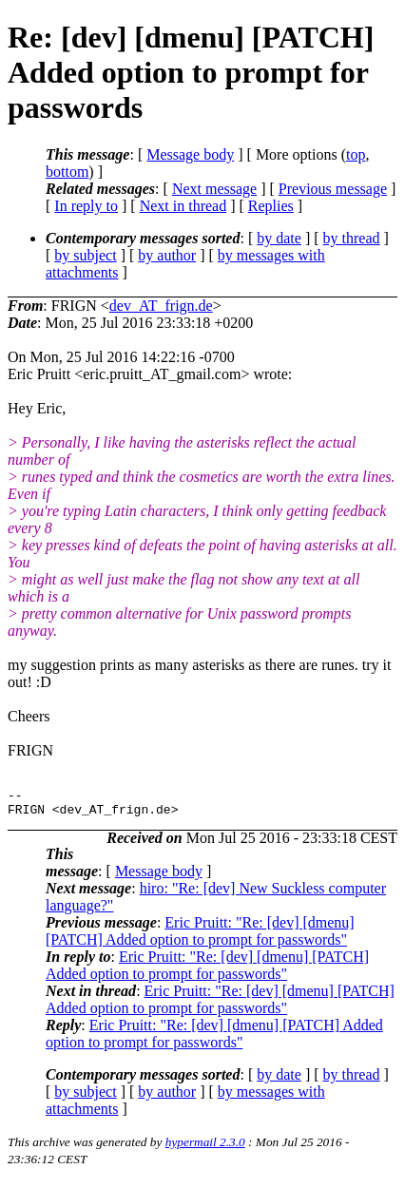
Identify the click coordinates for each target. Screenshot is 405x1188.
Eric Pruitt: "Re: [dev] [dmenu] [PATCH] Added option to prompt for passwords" (200, 936)
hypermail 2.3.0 (205, 1147)
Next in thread (183, 206)
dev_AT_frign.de (161, 305)
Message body (190, 154)
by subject (85, 255)
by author (167, 255)
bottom (67, 171)
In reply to (86, 206)
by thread (351, 238)
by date (279, 238)
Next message (214, 189)
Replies (271, 206)
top (355, 154)
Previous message (333, 189)
